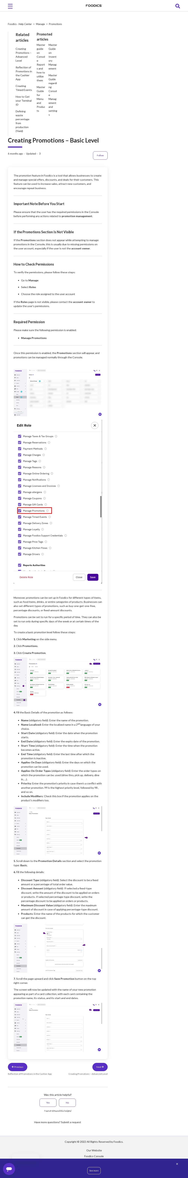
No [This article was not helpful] (67, 1102)
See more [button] (94, 1170)
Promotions (55, 24)
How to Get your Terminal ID (24, 100)
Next (100, 1067)
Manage (40, 24)
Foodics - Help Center (20, 24)
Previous (17, 1067)
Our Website (94, 1150)
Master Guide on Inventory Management (53, 56)
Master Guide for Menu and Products (41, 98)
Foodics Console (94, 1156)
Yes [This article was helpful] (48, 1102)
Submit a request (71, 1122)
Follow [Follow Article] (100, 155)
